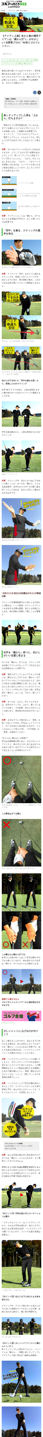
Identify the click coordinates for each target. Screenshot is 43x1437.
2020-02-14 (7, 54)
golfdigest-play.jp (8, 1023)
